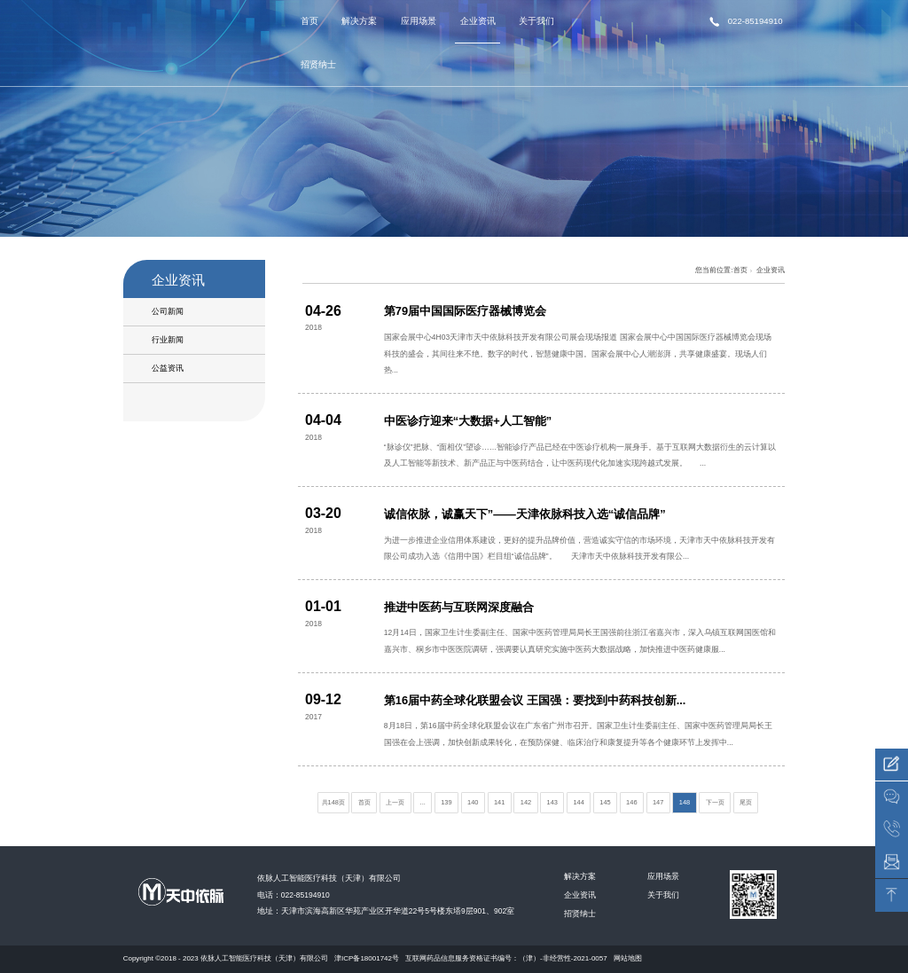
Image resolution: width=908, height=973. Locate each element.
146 (631, 802)
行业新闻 (168, 339)
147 (658, 802)
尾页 (746, 802)
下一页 (715, 802)
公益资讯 (168, 368)
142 (526, 802)
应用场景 (418, 21)
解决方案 (359, 21)
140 (472, 802)
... (423, 802)
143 (552, 802)
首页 (309, 21)
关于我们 (536, 21)
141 (499, 802)
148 (684, 802)
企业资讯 (478, 21)
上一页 (395, 802)
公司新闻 (168, 311)
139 (446, 802)
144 (578, 802)
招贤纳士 (318, 64)
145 (604, 802)
